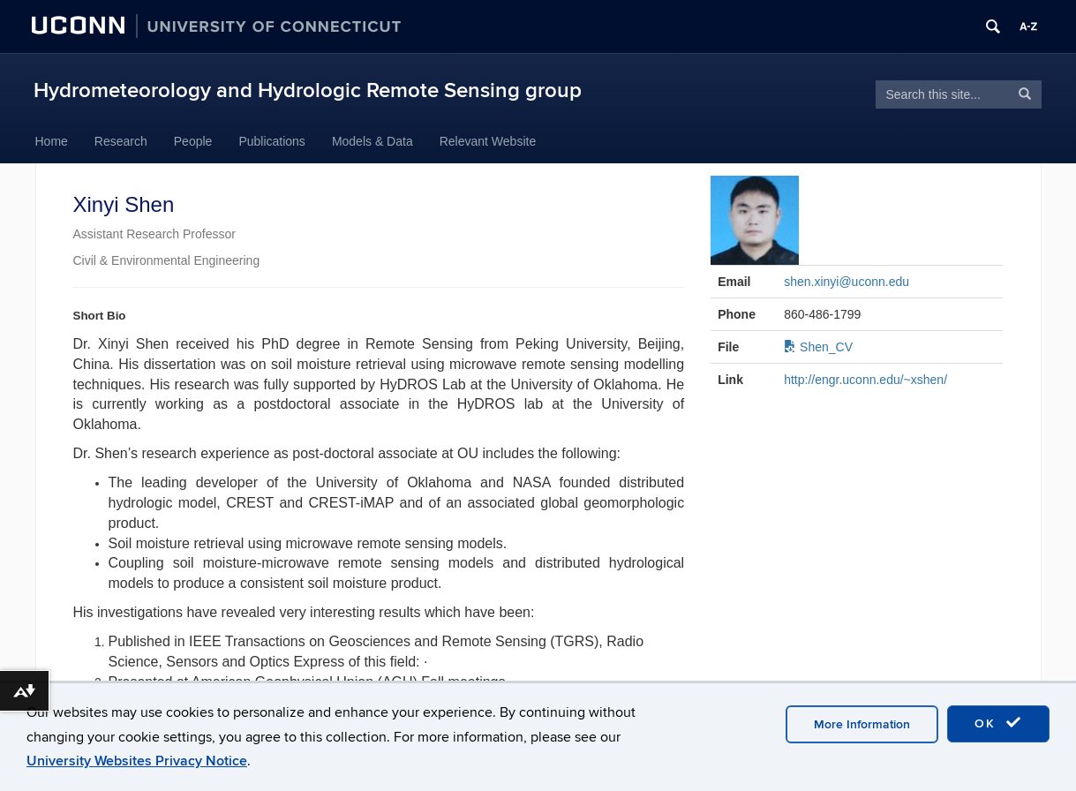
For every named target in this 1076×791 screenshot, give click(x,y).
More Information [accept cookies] (862, 724)
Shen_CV (818, 347)
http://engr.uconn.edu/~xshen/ (865, 380)
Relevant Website (488, 141)
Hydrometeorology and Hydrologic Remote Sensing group (308, 90)
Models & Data (372, 141)
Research (120, 141)
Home (51, 141)
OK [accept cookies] (998, 723)
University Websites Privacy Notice (136, 761)
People (193, 141)
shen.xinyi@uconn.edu (846, 282)
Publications (271, 141)
